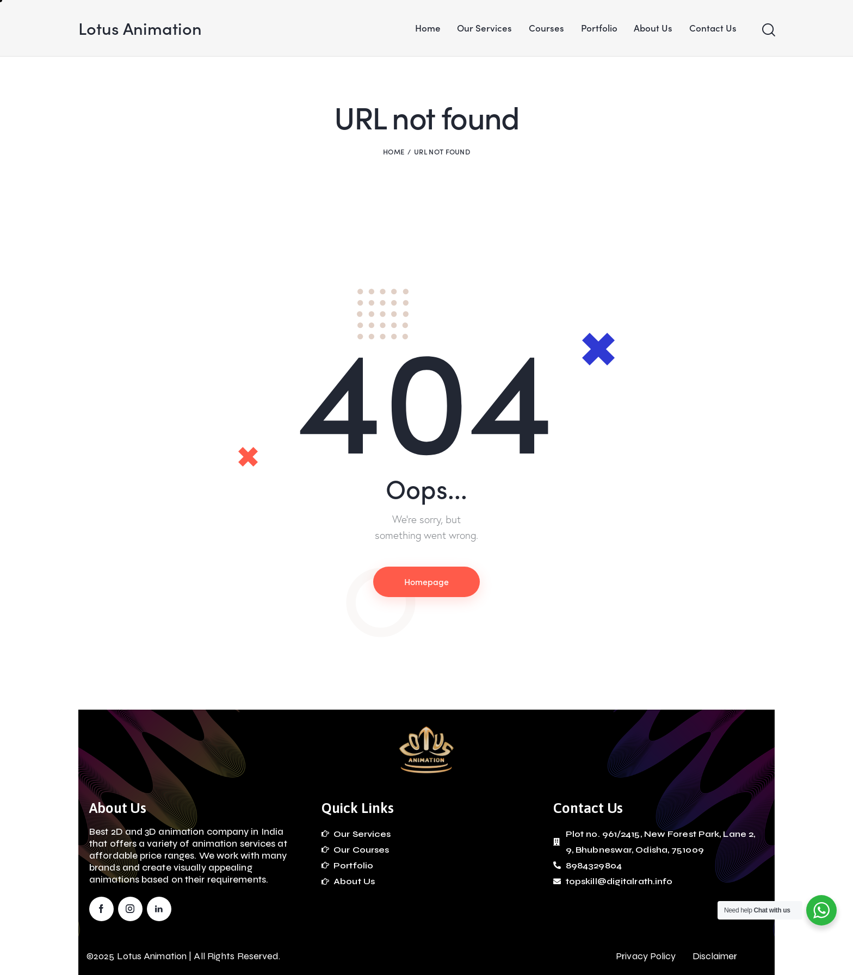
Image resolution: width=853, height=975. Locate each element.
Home (393, 151)
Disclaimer (715, 956)
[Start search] (768, 30)
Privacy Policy (646, 956)
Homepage (426, 581)
